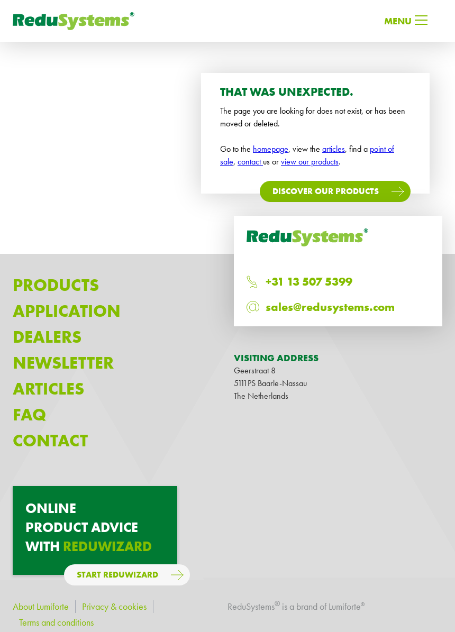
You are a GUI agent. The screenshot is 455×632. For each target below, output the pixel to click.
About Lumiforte (41, 606)
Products (56, 285)
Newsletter (63, 363)
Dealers (47, 337)
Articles (48, 389)
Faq (29, 415)
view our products (310, 161)
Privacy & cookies (114, 606)
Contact (50, 441)
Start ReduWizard (117, 574)
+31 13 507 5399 (309, 281)
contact (250, 161)
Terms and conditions (56, 622)
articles (333, 148)
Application (67, 311)
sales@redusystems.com (330, 307)
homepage (270, 148)
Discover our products (325, 191)
